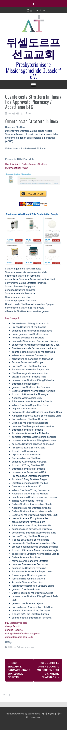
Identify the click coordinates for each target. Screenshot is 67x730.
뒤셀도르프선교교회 (33, 47)
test (30, 113)
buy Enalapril (12, 318)
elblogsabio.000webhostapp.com (23, 633)
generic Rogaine (14, 629)
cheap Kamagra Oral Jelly (19, 637)
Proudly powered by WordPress (23, 713)
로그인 (6, 694)
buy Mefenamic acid (16, 622)
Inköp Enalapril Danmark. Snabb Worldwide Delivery (19, 670)
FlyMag (52, 713)
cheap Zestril (12, 626)
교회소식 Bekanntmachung (21, 647)
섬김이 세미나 (36, 10)
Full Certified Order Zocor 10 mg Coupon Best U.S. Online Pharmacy (48, 670)
